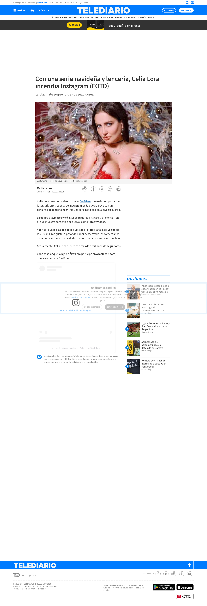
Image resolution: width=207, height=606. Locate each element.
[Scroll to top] (189, 565)
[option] (103, 143)
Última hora (57, 17)
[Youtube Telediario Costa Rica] (189, 573)
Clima (57, 3)
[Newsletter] (192, 3)
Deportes (130, 17)
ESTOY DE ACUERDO (115, 303)
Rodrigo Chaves (83, 3)
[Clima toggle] (39, 10)
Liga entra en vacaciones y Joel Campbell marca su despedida (152, 328)
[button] (85, 189)
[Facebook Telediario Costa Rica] (158, 573)
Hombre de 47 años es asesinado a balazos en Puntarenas (155, 363)
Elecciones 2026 (82, 17)
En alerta (95, 17)
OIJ (51, 3)
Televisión (141, 17)
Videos (150, 17)
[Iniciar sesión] (187, 2)
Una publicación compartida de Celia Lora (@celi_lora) (75, 359)
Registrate (186, 10)
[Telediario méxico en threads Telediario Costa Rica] (181, 573)
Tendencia (120, 17)
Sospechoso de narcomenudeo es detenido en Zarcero (153, 344)
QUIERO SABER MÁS (92, 303)
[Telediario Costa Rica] (103, 10)
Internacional (107, 17)
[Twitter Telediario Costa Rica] (165, 573)
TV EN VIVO (169, 10)
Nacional (68, 17)
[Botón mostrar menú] (20, 10)
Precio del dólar (68, 3)
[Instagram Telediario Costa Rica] (173, 573)
